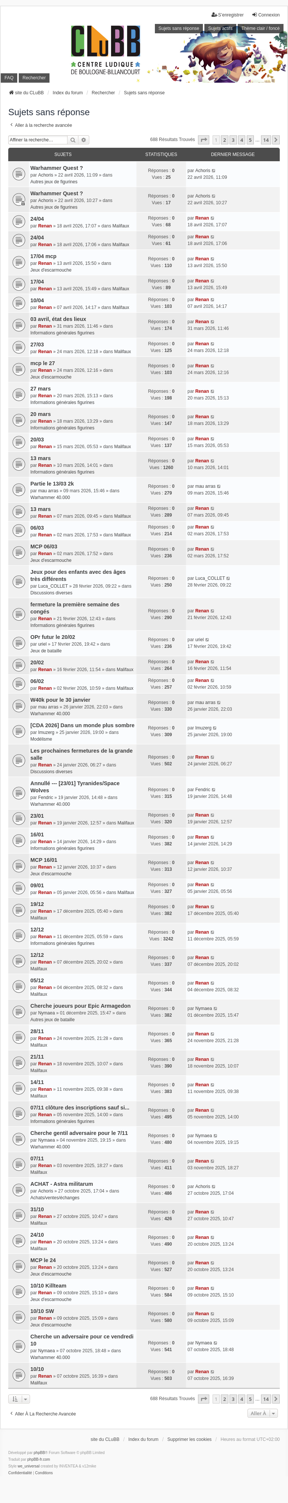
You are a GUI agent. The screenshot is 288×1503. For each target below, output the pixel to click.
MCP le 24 (43, 1260)
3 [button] (233, 140)
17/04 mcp (43, 256)
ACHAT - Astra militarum (61, 1184)
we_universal (28, 1466)
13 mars (40, 458)
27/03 (37, 345)
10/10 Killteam (48, 1286)
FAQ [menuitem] (9, 77)
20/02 (37, 662)
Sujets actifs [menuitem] (220, 28)
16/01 (37, 835)
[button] (203, 139)
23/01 (37, 816)
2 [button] (224, 140)
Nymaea (46, 1013)
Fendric (45, 797)
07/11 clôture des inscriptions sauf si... (79, 1108)
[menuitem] (20, 1473)
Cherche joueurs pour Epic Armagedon (80, 1006)
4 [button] (241, 140)
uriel (42, 644)
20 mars (40, 414)
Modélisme (41, 739)
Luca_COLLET (53, 586)
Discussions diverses (51, 593)
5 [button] (250, 140)
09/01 (37, 885)
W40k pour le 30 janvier (60, 700)
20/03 (37, 440)
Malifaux (120, 226)
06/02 (37, 681)
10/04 (37, 300)
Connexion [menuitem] (266, 15)
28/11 (37, 1031)
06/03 (37, 528)
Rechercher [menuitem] (34, 77)
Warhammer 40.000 (50, 497)
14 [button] (266, 140)
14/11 (37, 1082)
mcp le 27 (42, 363)
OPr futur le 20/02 (52, 637)
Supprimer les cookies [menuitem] (189, 1439)
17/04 (37, 282)
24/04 (37, 219)
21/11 (37, 1057)
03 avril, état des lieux (58, 319)
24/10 (37, 1235)
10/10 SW (42, 1311)
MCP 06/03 (43, 547)
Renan (45, 226)
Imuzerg (46, 732)
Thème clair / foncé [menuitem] (261, 28)
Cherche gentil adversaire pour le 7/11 (79, 1133)
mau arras (48, 490)
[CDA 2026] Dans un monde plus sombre (82, 725)
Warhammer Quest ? (56, 168)
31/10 (37, 1209)
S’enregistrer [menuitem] (228, 15)
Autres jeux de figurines (53, 181)
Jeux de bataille (46, 650)
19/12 (37, 904)
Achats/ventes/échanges (55, 1197)
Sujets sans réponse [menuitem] (179, 28)
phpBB (39, 1453)
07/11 (37, 1158)
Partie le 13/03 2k (52, 484)
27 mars (40, 389)
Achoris (45, 175)
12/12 (37, 930)
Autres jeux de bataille (52, 1019)
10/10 (37, 1369)
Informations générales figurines (62, 333)
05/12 (37, 980)
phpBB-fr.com (38, 1459)
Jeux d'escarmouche (51, 270)
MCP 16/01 (43, 860)
